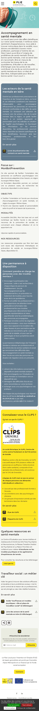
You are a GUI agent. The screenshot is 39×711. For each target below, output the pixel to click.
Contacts (19, 672)
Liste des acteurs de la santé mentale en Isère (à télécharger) (19, 613)
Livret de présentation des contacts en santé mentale (18, 152)
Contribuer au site (25, 698)
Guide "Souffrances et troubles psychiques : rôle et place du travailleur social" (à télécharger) (19, 603)
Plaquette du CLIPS (15, 519)
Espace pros (12, 698)
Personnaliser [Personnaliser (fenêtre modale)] (10, 708)
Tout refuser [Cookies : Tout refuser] (27, 705)
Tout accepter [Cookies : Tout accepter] (13, 705)
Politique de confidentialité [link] (26, 708)
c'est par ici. (9, 563)
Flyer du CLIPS (13, 512)
